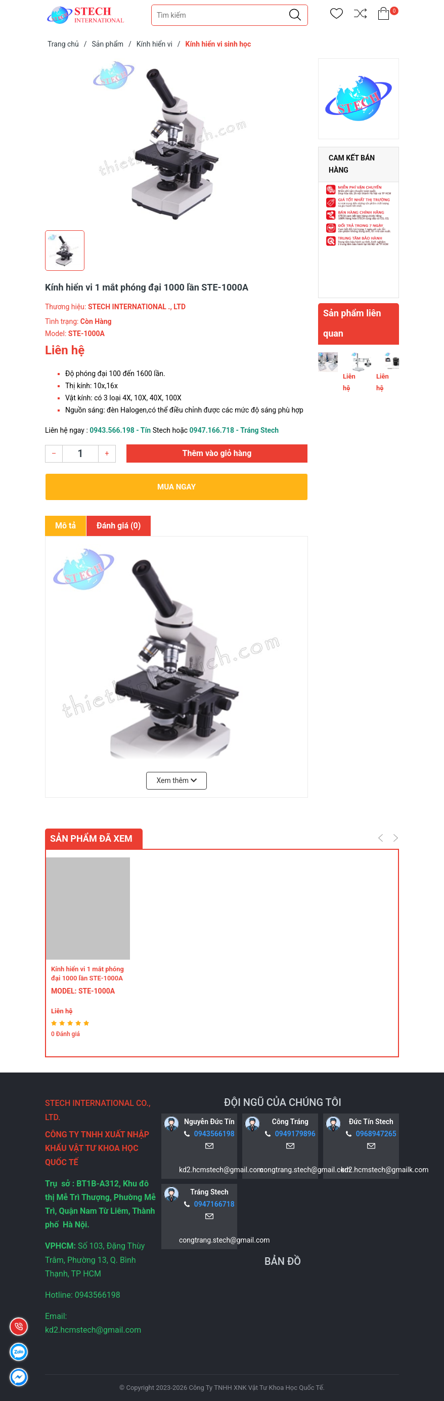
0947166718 (214, 1204)
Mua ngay (176, 486)
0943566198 (214, 1134)
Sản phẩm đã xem (91, 838)
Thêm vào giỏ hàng (217, 453)
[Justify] (295, 15)
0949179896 (295, 1134)
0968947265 (376, 1134)
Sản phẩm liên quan (352, 323)
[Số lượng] (80, 454)
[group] (176, 141)
